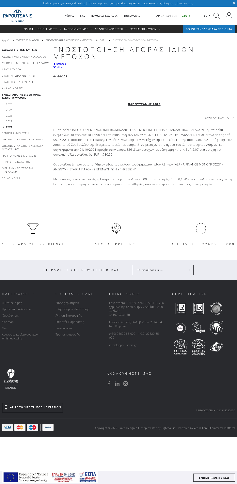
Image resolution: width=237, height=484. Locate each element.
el (205, 16)
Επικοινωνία (63, 328)
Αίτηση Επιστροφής (68, 315)
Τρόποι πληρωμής (67, 334)
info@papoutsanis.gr (123, 345)
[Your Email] (160, 270)
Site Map (8, 322)
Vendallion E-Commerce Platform (214, 428)
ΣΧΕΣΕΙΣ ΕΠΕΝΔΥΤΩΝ (20, 50)
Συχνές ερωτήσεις (67, 303)
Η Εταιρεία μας (12, 303)
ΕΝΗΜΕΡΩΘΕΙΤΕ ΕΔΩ (214, 477)
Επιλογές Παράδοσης (69, 322)
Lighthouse (168, 428)
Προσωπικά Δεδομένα (16, 309)
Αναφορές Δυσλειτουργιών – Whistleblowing (21, 336)
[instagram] (125, 383)
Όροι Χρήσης (11, 315)
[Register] (189, 270)
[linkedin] (117, 383)
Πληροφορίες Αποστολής (72, 309)
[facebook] (109, 383)
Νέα (4, 328)
